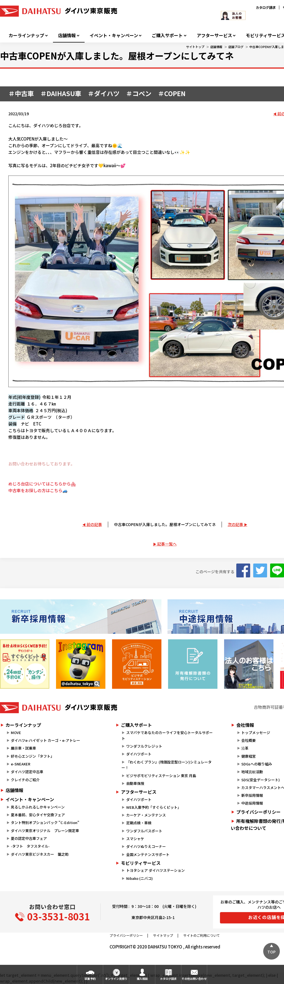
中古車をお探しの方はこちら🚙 (38, 490)
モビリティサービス (141, 863)
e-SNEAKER (20, 764)
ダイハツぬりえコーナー (146, 846)
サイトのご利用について (201, 935)
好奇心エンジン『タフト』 (32, 756)
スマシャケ (135, 838)
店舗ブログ (236, 46)
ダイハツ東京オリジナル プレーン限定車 (45, 830)
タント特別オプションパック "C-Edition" (45, 822)
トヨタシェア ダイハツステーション (155, 870)
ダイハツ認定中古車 (27, 771)
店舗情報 (67, 35)
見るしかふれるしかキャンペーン (38, 807)
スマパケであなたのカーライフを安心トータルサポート (166, 735)
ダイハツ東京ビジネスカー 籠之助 (40, 854)
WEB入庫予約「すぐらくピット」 (153, 807)
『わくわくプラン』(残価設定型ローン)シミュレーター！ (166, 764)
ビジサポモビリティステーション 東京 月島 (161, 775)
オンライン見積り (116, 979)
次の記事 (235, 524)
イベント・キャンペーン (114, 35)
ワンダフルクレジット (144, 746)
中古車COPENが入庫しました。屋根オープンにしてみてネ (165, 524)
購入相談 (142, 979)
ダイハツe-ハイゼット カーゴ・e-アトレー (45, 740)
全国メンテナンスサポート (147, 854)
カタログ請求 (266, 7)
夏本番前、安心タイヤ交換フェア (38, 814)
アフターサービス (214, 35)
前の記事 (94, 524)
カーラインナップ (26, 35)
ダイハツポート (138, 754)
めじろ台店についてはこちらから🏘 (42, 484)
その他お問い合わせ (194, 979)
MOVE (16, 732)
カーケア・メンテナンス (146, 815)
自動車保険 (135, 783)
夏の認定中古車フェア (29, 838)
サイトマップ (163, 935)
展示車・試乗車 (23, 748)
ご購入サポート (167, 35)
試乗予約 (90, 979)
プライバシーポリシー (126, 935)
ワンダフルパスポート (144, 830)
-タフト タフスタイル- (30, 846)
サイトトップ (195, 46)
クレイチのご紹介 (25, 779)
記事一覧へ (167, 544)
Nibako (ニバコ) (139, 878)
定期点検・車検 (138, 822)
